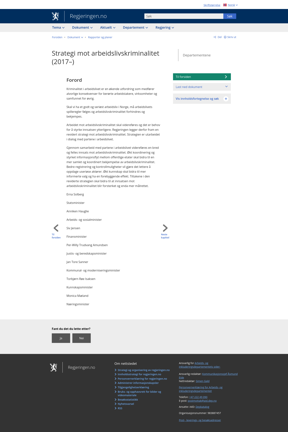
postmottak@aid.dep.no (202, 400)
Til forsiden (56, 236)
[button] (75, 37)
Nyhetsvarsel (126, 404)
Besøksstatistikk (128, 399)
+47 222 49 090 (198, 397)
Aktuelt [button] (106, 27)
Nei (81, 338)
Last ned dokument (189, 87)
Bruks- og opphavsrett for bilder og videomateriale (139, 393)
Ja (61, 338)
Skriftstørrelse (212, 5)
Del (219, 37)
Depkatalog (202, 406)
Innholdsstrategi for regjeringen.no (139, 374)
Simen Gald (202, 381)
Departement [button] (134, 27)
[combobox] (183, 16)
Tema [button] (57, 27)
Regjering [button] (163, 27)
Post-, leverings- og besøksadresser (200, 420)
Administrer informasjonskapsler (138, 383)
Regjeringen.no (85, 16)
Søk (230, 16)
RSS (120, 408)
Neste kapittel (165, 236)
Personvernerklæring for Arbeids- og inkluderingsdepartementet (200, 389)
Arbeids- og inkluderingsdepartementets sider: (199, 364)
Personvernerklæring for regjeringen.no (142, 378)
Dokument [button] (81, 27)
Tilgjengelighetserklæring (133, 387)
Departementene (197, 55)
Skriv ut (231, 37)
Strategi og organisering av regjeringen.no (144, 370)
